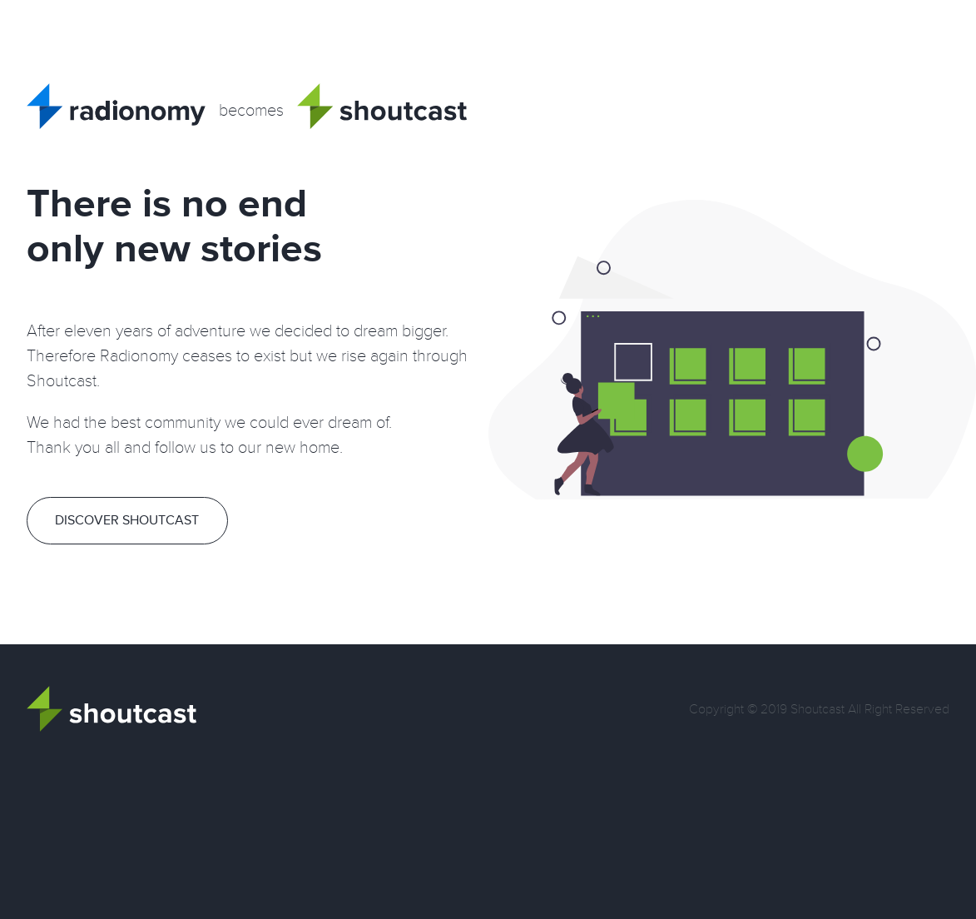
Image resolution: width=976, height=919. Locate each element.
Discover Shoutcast (127, 521)
